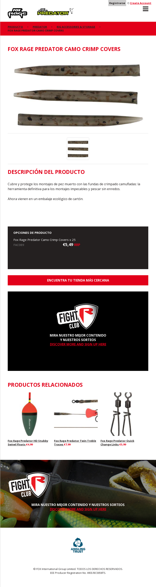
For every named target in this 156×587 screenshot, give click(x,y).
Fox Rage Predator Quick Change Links (117, 442)
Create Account (140, 3)
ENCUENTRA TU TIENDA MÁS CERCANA (78, 280)
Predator (44, 10)
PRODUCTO (15, 27)
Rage (11, 10)
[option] (78, 95)
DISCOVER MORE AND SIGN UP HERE (78, 344)
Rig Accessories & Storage (76, 27)
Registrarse (117, 3)
